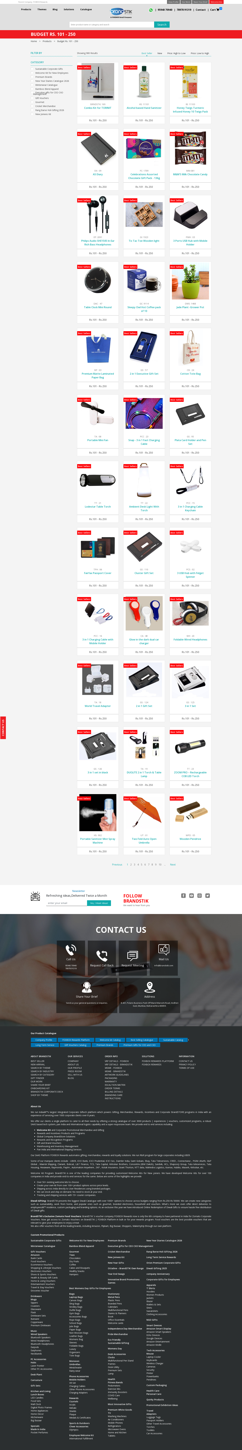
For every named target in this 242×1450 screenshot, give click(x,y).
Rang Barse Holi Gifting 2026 (49, 110)
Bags (72, 1290)
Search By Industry (42, 1068)
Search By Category (42, 1071)
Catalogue (86, 9)
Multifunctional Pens (118, 1306)
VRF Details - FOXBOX (117, 1058)
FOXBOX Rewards (40, 2)
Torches (150, 1423)
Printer (149, 1370)
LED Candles (37, 1394)
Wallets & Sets (153, 1301)
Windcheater (75, 1364)
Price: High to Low (176, 53)
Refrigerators (114, 1422)
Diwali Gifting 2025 (156, 1265)
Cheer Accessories (78, 1423)
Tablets (111, 1432)
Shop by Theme (39, 1092)
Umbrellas (74, 1361)
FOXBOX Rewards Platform (76, 1036)
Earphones (36, 1347)
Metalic (73, 1404)
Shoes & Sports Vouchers (43, 1271)
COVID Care (114, 1392)
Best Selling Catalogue (142, 1036)
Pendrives (151, 1376)
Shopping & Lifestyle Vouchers (46, 1264)
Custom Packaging (156, 1382)
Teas (72, 1251)
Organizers (74, 1349)
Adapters (151, 1410)
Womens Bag (76, 1336)
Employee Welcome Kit (81, 1432)
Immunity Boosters (117, 1389)
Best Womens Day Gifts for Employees (90, 1285)
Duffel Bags (75, 1306)
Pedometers (114, 1382)
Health (111, 1376)
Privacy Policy (187, 1061)
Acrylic (72, 1401)
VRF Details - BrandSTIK (118, 1061)
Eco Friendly (114, 1336)
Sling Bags (74, 1300)
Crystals (73, 1398)
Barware (35, 1315)
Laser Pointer (37, 1362)
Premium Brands (43, 76)
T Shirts (150, 1285)
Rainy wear (74, 1367)
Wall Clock (36, 1401)
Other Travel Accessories (158, 1420)
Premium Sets (115, 1367)
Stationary (114, 1290)
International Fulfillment (81, 1435)
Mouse (150, 1350)
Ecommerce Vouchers (42, 1261)
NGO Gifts (151, 1316)
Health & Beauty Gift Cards (44, 1274)
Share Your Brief (200, 2)
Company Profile (43, 1036)
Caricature (36, 1377)
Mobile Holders (77, 1376)
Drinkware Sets (38, 1312)
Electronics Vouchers (41, 1268)
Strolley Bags (75, 1303)
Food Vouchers (38, 1258)
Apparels (151, 1281)
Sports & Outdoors (79, 1420)
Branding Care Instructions (113, 1094)
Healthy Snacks (76, 1268)
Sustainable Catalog (173, 1036)
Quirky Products (155, 1396)
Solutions (69, 9)
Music (34, 1327)
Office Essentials (116, 1316)
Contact (201, 9)
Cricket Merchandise (45, 106)
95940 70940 (165, 9)
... (165, 864)
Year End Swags (116, 1270)
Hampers (73, 1271)
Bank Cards (36, 1255)
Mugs (34, 1296)
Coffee (72, 1261)
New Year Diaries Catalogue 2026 (52, 80)
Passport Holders (155, 1417)
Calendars (113, 1303)
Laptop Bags (76, 1294)
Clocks (111, 1354)
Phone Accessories (79, 1373)
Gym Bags (74, 1310)
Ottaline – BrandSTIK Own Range (126, 1265)
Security (150, 1366)
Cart (216, 9)
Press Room (75, 1068)
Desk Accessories (117, 1351)
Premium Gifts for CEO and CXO (139, 1041)
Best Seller (147, 53)
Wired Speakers (39, 1331)
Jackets (150, 1294)
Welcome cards (115, 1319)
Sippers (34, 1299)
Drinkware (36, 1293)
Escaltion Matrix (115, 1081)
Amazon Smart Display (158, 1325)
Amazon (35, 1251)
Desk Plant (36, 1371)
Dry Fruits (74, 1258)
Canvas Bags (75, 1297)
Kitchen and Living (40, 1388)
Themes (41, 9)
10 (160, 864)
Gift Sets (35, 1382)
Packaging (111, 1075)
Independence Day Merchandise (125, 1325)
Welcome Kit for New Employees (51, 72)
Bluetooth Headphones (42, 1340)
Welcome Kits (216, 2)
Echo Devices (153, 1332)
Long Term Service (44, 1041)
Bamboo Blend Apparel (47, 88)
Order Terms (112, 1085)
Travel (149, 1407)
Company (73, 1058)
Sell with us (75, 1071)
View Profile (173, 2)
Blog (55, 9)
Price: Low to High (200, 53)
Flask (33, 1309)
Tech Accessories (155, 1347)
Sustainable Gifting (118, 1339)
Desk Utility (113, 1364)
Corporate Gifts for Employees (163, 1276)
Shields (72, 1408)
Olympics (73, 1426)
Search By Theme (40, 1064)
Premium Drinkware (41, 1322)
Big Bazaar (36, 1417)
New (159, 53)
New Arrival (38, 1061)
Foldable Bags (76, 1342)
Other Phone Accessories (82, 1386)
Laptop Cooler (153, 1353)
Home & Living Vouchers (43, 1277)
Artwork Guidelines (117, 1071)
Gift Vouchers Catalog (75, 1041)
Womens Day (115, 1345)
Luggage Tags (153, 1414)
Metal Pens (114, 1294)
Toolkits (150, 1427)
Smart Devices (154, 1322)
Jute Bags (74, 1323)
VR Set (72, 1379)
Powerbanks (152, 1373)
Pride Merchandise (118, 1331)
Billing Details (114, 1088)
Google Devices (154, 1335)
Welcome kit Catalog (110, 1036)
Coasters (35, 1302)
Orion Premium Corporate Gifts (163, 1259)
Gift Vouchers (42, 98)
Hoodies (150, 1288)
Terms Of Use (186, 1064)
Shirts (149, 1304)
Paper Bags (75, 1326)
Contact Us (186, 1058)
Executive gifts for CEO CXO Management (48, 93)
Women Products (155, 1291)
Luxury (72, 1345)
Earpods (35, 1344)
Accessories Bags (78, 1313)
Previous (117, 864)
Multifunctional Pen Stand (121, 1357)
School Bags (75, 1319)
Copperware (37, 1319)
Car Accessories (154, 1430)
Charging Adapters (78, 1389)
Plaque (72, 1411)
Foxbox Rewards (151, 1061)
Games (111, 1279)
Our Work (186, 2)
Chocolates (75, 1255)
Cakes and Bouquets (79, 1264)
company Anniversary (158, 1270)
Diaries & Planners (117, 1310)
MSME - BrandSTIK (115, 1068)
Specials (35, 1422)
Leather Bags (76, 1332)
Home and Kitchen (117, 1429)
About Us (73, 1061)
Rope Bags (74, 1316)
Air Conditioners (116, 1416)
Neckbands (36, 1350)
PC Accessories (38, 1356)
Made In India (38, 1426)
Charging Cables (77, 1383)
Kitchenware (37, 1414)
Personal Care (153, 1390)
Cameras (150, 1363)
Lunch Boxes (37, 1391)
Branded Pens (115, 1300)
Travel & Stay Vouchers (42, 1284)
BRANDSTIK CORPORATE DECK (47, 1088)
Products (26, 9)
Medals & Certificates (80, 1414)
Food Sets (36, 1397)
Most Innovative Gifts (119, 1401)
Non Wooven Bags (78, 1329)
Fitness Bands (115, 1379)
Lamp (111, 1370)
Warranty (111, 1078)
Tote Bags (74, 1352)
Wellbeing (112, 1395)
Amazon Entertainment (158, 1338)
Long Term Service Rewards (161, 1254)
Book (110, 1313)
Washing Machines (117, 1413)
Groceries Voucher (40, 1287)
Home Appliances (39, 1407)
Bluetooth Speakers (40, 1334)
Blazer (149, 1298)
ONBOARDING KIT (40, 1085)
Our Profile (75, 1064)
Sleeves (73, 1339)
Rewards (73, 1395)
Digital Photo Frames (41, 1404)
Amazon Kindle (153, 1341)
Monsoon (74, 1357)
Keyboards (151, 1357)
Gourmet (39, 102)
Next (173, 864)
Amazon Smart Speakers (158, 1328)
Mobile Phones (115, 1419)
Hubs (33, 1359)
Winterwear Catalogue (46, 84)
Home (34, 41)
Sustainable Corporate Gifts (49, 68)
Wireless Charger (154, 1360)
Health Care (152, 1387)
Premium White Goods (120, 1406)
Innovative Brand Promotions (124, 1276)
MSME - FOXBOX (113, 1064)
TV (109, 1409)
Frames (111, 1360)
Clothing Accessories (156, 1311)
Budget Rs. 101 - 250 (67, 41)
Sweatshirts (152, 1307)
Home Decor (37, 1410)
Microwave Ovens (117, 1426)
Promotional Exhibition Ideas (162, 1402)
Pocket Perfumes (39, 1429)
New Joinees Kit (43, 114)
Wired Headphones (40, 1337)
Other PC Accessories (41, 1365)
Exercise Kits (114, 1385)
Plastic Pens (114, 1297)
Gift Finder (37, 1075)
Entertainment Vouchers (43, 1281)
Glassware (36, 1306)
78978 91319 (184, 9)
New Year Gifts (116, 1259)
